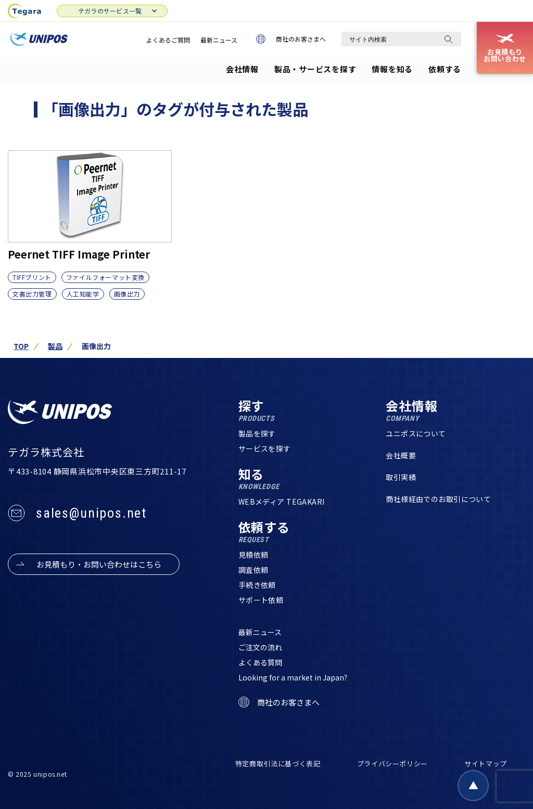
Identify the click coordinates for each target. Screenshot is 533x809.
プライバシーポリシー (392, 763)
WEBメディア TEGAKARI (281, 501)
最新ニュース (218, 39)
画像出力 (127, 293)
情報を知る (392, 68)
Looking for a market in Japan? (292, 677)
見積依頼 (253, 554)
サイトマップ (485, 763)
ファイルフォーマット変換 (105, 277)
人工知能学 (83, 293)
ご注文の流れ (260, 647)
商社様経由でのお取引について (438, 499)
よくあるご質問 (168, 39)
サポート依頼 (261, 599)
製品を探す (257, 433)
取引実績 (401, 477)
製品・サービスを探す (315, 68)
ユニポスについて (416, 433)
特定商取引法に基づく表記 (278, 763)
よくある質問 (260, 662)
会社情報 (242, 68)
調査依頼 (253, 569)
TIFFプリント (32, 277)
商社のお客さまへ (291, 39)
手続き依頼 (257, 584)
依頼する (444, 68)
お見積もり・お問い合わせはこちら (98, 564)
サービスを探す (264, 448)
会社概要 (401, 455)
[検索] (448, 39)
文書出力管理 (32, 293)
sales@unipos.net (91, 513)
